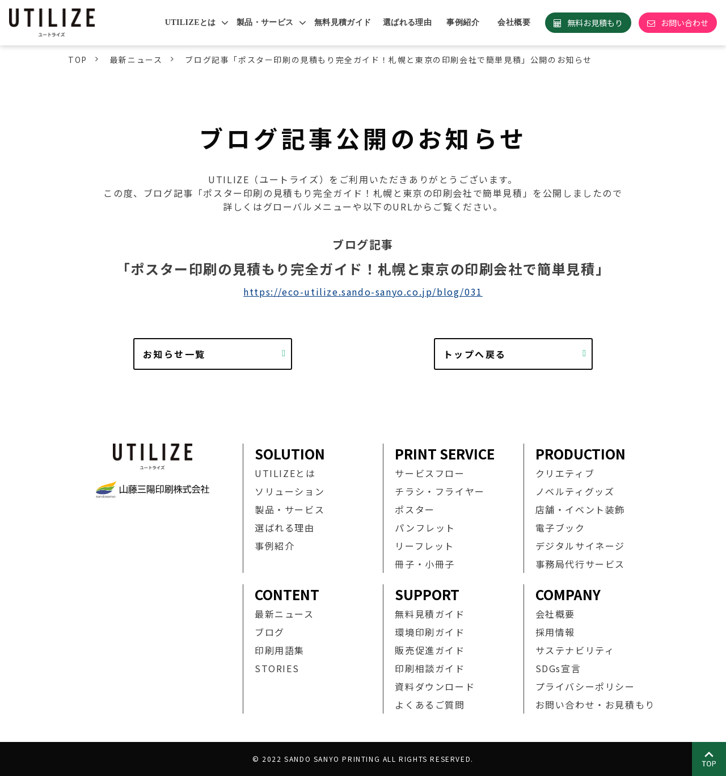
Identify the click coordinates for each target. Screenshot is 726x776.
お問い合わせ (684, 22)
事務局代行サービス (580, 564)
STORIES (277, 668)
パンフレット (425, 527)
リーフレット (424, 546)
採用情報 (555, 632)
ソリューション (289, 491)
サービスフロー (430, 473)
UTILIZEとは (190, 22)
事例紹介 (462, 22)
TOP (77, 59)
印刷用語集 (280, 650)
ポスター (414, 509)
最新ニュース (136, 59)
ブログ (270, 632)
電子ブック (560, 527)
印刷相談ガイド (430, 668)
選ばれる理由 (407, 22)
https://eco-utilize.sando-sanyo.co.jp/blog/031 (363, 291)
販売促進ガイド (430, 650)
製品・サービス (265, 22)
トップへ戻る (475, 354)
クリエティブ (565, 473)
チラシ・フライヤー (439, 491)
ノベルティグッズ (575, 491)
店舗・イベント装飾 (580, 509)
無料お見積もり (595, 22)
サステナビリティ (575, 650)
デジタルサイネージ (580, 546)
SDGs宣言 (558, 668)
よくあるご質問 (430, 704)
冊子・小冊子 (425, 564)
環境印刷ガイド (430, 632)
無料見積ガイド (343, 22)
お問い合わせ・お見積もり (595, 704)
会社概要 (513, 22)
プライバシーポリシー (585, 686)
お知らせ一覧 (174, 354)
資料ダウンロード (435, 686)
